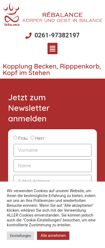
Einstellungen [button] (20, 236)
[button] (52, 48)
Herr (40, 138)
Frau (23, 138)
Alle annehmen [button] (53, 235)
